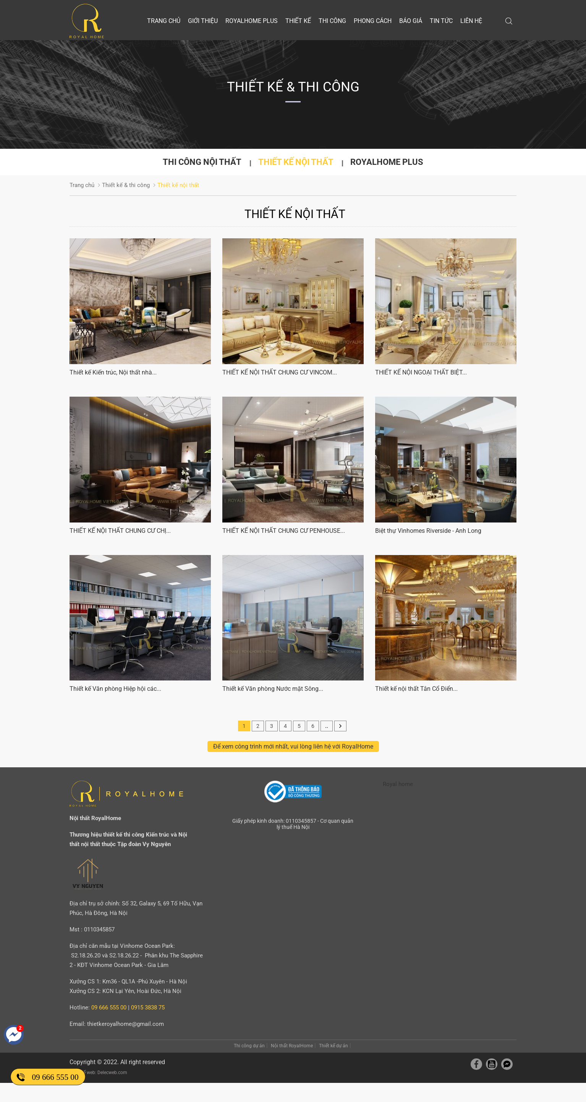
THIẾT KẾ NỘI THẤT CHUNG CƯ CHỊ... (120, 530)
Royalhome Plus (251, 20)
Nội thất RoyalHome (292, 1045)
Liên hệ (471, 20)
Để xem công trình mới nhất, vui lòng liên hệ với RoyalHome (293, 746)
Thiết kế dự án (333, 1045)
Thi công (332, 20)
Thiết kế (298, 20)
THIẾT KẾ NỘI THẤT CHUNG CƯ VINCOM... (279, 372)
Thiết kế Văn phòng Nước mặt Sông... (272, 688)
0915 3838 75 (148, 1007)
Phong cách (373, 20)
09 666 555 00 (55, 1077)
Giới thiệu (203, 20)
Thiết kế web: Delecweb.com (98, 1072)
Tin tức (441, 20)
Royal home (398, 784)
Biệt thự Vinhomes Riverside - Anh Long (428, 530)
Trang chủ (163, 20)
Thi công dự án (249, 1045)
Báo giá (410, 20)
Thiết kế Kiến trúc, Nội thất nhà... (113, 372)
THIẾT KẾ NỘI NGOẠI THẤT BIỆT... (421, 372)
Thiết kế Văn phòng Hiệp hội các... (115, 688)
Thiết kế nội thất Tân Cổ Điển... (416, 688)
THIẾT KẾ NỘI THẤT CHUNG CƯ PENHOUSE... (283, 530)
